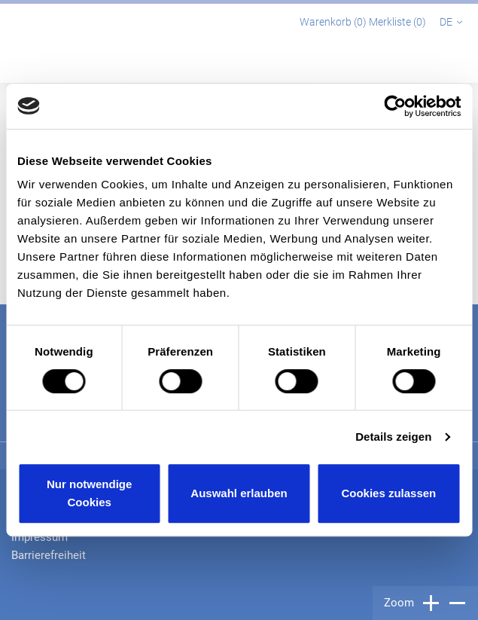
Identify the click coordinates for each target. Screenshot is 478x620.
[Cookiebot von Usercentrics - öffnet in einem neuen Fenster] (395, 106)
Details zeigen (393, 436)
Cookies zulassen (388, 493)
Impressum (39, 537)
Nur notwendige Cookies (89, 493)
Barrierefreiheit (48, 555)
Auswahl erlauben (238, 493)
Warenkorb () (334, 22)
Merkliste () (398, 22)
